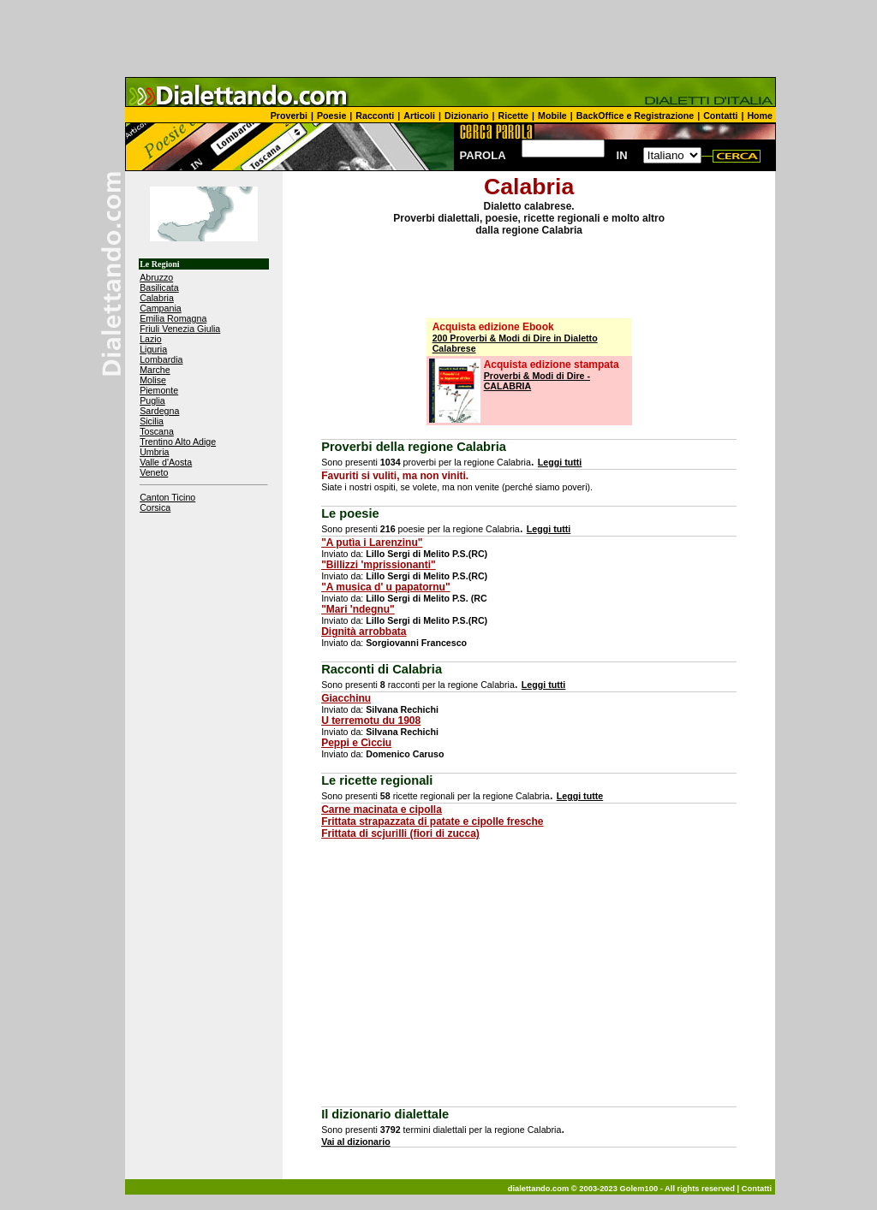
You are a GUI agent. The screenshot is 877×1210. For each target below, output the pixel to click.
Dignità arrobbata (363, 632)
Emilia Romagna (173, 318)
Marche (155, 370)
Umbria (154, 452)
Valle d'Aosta (166, 462)
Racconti (374, 115)
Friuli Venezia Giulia (180, 328)
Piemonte (159, 390)
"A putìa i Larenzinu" (371, 543)
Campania (161, 308)
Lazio (150, 339)
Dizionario (466, 115)
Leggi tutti (560, 462)
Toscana (157, 431)
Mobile (552, 115)
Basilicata (159, 287)
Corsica (155, 507)
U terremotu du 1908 (371, 721)
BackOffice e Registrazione (635, 115)
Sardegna (159, 411)
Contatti (720, 115)
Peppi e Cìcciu (356, 743)
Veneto (154, 472)
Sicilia (152, 421)
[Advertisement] (438, 38)
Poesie (331, 115)
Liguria (153, 349)
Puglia (152, 400)
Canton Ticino (167, 497)
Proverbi (289, 115)
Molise (153, 380)
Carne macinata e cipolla (381, 810)
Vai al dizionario (356, 1141)
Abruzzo (156, 277)
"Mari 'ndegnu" (358, 609)
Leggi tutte (580, 796)
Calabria (157, 298)
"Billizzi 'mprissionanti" (378, 565)
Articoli (419, 115)
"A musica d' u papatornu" (385, 587)
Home (760, 115)
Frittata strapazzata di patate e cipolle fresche (432, 821)
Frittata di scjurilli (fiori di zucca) (400, 833)
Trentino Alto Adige (178, 441)
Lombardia (161, 359)
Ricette (513, 115)
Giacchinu (346, 698)
